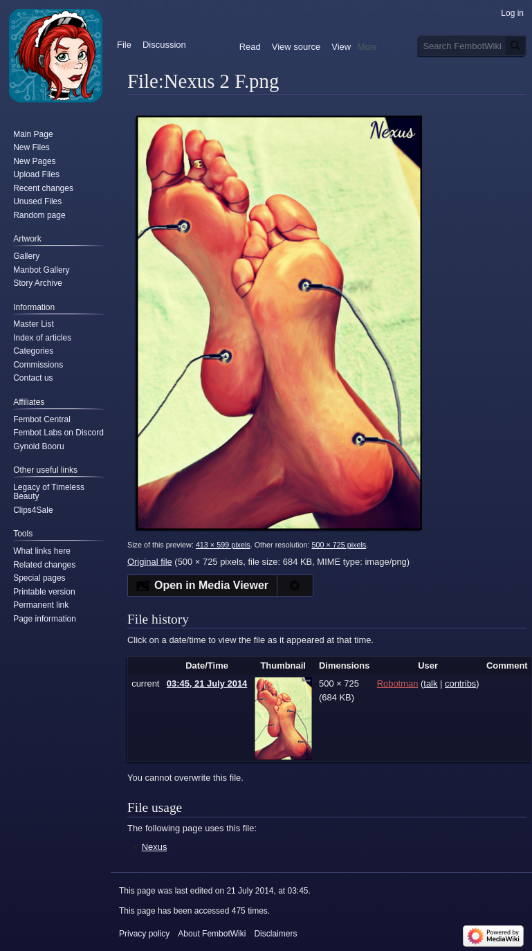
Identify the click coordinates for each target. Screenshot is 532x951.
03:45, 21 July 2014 (207, 683)
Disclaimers (275, 934)
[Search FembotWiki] (472, 45)
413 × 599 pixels (223, 545)
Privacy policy (144, 934)
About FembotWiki (212, 934)
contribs (460, 683)
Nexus (154, 847)
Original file (149, 561)
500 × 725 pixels (338, 545)
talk (430, 683)
